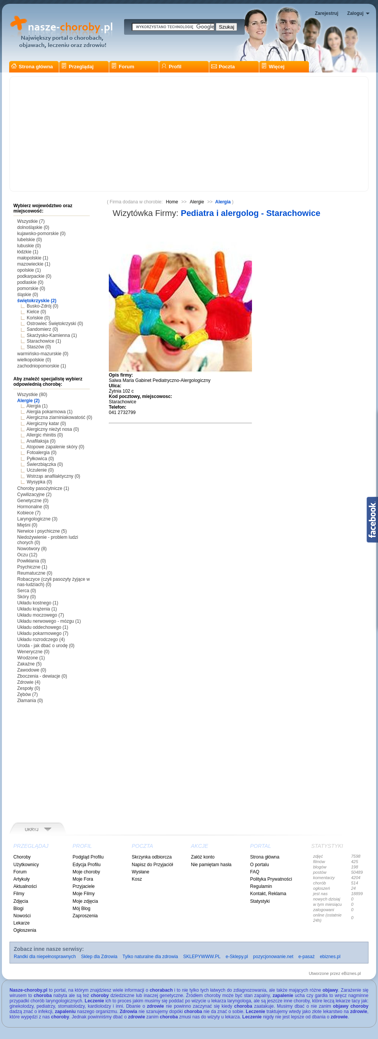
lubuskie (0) (29, 245)
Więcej (272, 66)
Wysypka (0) (39, 482)
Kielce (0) (36, 311)
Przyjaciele (84, 886)
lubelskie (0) (29, 239)
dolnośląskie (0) (33, 227)
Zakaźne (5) (29, 664)
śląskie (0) (27, 294)
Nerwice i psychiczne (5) (42, 531)
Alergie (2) (28, 400)
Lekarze (21, 923)
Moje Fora (83, 879)
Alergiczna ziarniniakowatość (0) (59, 417)
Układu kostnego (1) (37, 603)
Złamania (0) (30, 700)
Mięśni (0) (27, 525)
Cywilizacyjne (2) (34, 494)
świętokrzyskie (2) (37, 300)
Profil (171, 66)
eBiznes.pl (351, 973)
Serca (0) (26, 590)
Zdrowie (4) (28, 682)
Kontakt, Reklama (268, 893)
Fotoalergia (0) (42, 452)
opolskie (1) (29, 270)
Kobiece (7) (28, 512)
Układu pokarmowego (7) (42, 633)
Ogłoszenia (24, 930)
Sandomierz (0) (42, 329)
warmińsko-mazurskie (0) (42, 353)
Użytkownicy (26, 864)
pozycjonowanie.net (273, 956)
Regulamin (261, 886)
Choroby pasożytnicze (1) (43, 488)
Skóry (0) (26, 596)
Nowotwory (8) (32, 548)
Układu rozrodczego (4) (41, 639)
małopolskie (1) (32, 258)
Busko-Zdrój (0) (42, 306)
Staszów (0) (39, 347)
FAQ (254, 872)
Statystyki (260, 901)
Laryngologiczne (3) (37, 519)
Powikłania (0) (31, 561)
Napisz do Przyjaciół (152, 864)
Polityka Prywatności (271, 879)
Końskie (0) (38, 318)
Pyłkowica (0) (40, 458)
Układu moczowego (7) (40, 615)
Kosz (137, 879)
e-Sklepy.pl (237, 956)
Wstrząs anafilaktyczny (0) (53, 476)
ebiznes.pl (330, 956)
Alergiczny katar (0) (46, 423)
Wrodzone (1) (31, 657)
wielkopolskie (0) (34, 359)
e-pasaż (307, 956)
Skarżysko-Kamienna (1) (52, 335)
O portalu (259, 864)
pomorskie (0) (31, 288)
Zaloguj (355, 13)
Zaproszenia (85, 915)
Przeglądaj (77, 66)
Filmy (18, 893)
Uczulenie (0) (40, 470)
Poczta (223, 66)
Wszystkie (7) (31, 221)
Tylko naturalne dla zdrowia (150, 956)
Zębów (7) (27, 694)
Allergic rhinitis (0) (44, 435)
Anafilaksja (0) (40, 441)
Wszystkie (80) (32, 394)
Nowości (22, 915)
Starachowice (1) (44, 341)
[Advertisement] (189, 134)
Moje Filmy (84, 893)
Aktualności (25, 886)
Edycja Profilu (86, 864)
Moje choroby (86, 872)
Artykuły (21, 879)
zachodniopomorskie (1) (41, 366)
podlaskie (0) (30, 282)
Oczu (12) (27, 554)
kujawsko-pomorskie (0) (41, 233)
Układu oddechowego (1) (42, 627)
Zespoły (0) (28, 688)
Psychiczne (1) (32, 567)
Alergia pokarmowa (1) (49, 411)
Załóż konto (203, 857)
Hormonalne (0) (33, 506)
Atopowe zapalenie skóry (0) (55, 446)
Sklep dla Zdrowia (99, 956)
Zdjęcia (20, 901)
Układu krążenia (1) (37, 609)
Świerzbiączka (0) (45, 464)
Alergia (223, 202)
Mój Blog (81, 908)
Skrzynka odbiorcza (152, 857)
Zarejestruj (326, 13)
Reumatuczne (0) (34, 573)
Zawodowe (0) (31, 670)
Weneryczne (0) (33, 651)
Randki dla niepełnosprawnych (45, 956)
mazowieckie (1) (33, 264)
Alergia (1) (36, 406)
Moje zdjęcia (85, 901)
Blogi (18, 908)
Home (172, 202)
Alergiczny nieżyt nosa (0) (52, 429)
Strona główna (32, 66)
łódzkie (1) (27, 252)
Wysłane (140, 872)
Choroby (22, 857)
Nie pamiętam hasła (211, 864)
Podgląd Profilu (88, 857)
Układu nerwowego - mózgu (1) (49, 621)
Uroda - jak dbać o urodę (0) (45, 645)
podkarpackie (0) (34, 276)
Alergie (197, 202)
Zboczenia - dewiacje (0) (42, 676)
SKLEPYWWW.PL (202, 956)
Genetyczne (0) (32, 500)
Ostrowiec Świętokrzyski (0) (55, 323)
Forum (122, 66)
